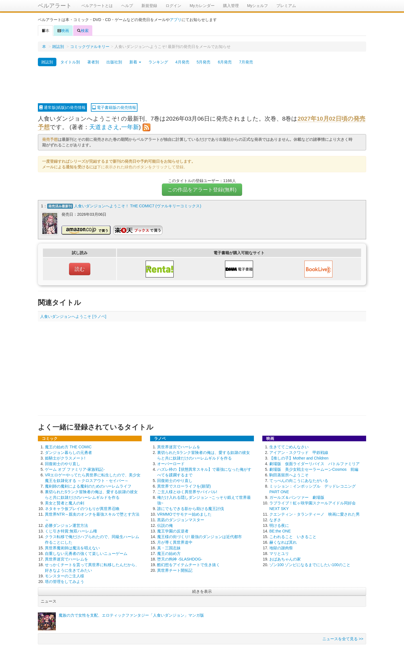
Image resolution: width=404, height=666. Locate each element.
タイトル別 (70, 62)
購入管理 (231, 5)
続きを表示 (202, 590)
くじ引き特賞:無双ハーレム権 (71, 530)
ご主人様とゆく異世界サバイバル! (187, 491)
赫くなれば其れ (283, 541)
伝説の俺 (165, 524)
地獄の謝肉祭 (281, 547)
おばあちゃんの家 (285, 558)
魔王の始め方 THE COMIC (68, 446)
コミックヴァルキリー (89, 46)
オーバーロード (171, 463)
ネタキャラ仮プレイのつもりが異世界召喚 (82, 508)
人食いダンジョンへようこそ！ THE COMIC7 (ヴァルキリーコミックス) (137, 206)
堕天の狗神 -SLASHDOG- (179, 558)
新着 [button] (135, 62)
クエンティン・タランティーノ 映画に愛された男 (314, 513)
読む (80, 268)
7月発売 (246, 62)
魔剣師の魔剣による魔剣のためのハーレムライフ (88, 485)
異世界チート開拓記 (174, 569)
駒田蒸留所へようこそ (289, 474)
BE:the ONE (280, 530)
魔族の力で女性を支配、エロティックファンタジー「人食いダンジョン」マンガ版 (131, 614)
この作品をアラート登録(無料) (202, 189)
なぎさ (275, 519)
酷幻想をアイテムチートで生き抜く (188, 564)
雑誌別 (58, 46)
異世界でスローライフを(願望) (184, 485)
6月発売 (225, 62)
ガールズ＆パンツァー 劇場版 (296, 496)
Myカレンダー (202, 5)
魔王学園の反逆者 (173, 530)
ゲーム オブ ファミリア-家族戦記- (75, 468)
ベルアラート (55, 6)
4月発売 (182, 62)
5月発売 (204, 62)
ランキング (158, 62)
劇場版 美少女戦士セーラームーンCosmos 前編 (313, 468)
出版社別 (114, 62)
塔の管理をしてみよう (64, 580)
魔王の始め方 (169, 552)
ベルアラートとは (97, 5)
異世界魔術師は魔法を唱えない (72, 547)
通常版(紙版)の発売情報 (62, 107)
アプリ (176, 19)
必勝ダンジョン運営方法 (66, 524)
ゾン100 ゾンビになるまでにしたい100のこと (309, 564)
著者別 (93, 62)
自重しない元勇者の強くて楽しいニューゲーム (86, 552)
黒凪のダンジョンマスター (180, 519)
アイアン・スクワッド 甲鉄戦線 (298, 451)
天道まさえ (104, 127)
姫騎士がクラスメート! (65, 457)
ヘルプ (127, 5)
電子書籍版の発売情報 (114, 107)
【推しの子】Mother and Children (299, 457)
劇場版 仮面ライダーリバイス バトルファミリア (314, 463)
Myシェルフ (257, 5)
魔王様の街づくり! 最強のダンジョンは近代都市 (199, 536)
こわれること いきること (292, 536)
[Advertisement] (202, 85)
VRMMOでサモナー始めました (184, 513)
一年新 (130, 127)
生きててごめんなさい (289, 446)
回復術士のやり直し (62, 463)
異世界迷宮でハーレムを (66, 558)
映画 (63, 30)
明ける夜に (279, 524)
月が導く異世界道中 (174, 541)
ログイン (173, 5)
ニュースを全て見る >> (342, 638)
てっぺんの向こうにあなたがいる (298, 479)
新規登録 (149, 5)
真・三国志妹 (169, 547)
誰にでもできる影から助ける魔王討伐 (190, 508)
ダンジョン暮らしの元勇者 (68, 451)
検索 (83, 30)
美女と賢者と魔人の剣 (64, 502)
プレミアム (286, 5)
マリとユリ (279, 552)
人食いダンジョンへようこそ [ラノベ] (73, 315)
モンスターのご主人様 (64, 575)
